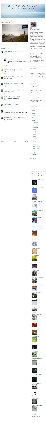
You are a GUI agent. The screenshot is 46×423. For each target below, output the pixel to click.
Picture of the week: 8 (37, 143)
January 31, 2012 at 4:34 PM (13, 104)
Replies (6, 56)
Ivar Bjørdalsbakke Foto (37, 307)
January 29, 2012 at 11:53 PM (17, 69)
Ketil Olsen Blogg (35, 270)
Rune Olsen (6, 96)
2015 (33, 115)
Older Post (26, 141)
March (34, 138)
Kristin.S (6, 110)
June (34, 132)
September (35, 127)
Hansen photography (36, 374)
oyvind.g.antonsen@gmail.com (36, 100)
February (35, 139)
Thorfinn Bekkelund (8, 51)
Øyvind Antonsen (7, 90)
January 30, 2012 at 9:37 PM (14, 96)
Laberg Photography (36, 329)
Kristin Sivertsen (35, 262)
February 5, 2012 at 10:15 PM (19, 117)
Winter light (35, 144)
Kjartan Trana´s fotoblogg (37, 210)
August (34, 129)
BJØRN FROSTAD (35, 398)
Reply (5, 54)
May (34, 134)
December (35, 122)
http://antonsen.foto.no (34, 92)
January (34, 141)
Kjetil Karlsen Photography (37, 179)
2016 (33, 113)
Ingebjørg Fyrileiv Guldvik (37, 277)
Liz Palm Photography (36, 314)
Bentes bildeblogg (36, 255)
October (34, 125)
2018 (33, 110)
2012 (33, 120)
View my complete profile (36, 48)
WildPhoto (34, 414)
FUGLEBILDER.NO (36, 248)
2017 (33, 112)
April (34, 136)
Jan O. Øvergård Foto (36, 367)
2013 (33, 119)
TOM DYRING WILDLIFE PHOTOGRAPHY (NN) (37, 202)
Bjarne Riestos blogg (36, 217)
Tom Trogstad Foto (36, 390)
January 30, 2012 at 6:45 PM (18, 83)
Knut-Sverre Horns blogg (37, 292)
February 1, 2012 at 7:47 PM (13, 110)
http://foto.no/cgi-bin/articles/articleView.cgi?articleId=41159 (36, 85)
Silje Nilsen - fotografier (37, 405)
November (35, 124)
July (34, 131)
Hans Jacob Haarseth (8, 76)
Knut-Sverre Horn (7, 69)
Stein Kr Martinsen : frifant (37, 285)
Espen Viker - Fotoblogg (37, 376)
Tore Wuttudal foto (36, 321)
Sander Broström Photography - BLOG (36, 238)
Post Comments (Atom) (10, 144)
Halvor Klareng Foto (36, 343)
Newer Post (3, 141)
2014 (33, 117)
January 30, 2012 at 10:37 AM (19, 76)
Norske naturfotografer (36, 412)
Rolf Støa (6, 104)
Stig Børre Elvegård (36, 299)
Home (15, 141)
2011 (33, 150)
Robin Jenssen (35, 351)
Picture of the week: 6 (37, 148)
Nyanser (33, 240)
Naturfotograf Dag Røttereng (38, 228)
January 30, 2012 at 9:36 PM (18, 90)
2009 (33, 154)
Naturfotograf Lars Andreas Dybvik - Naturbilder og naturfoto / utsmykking (37, 226)
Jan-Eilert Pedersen (8, 83)
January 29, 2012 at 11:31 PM (18, 51)
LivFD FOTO (34, 230)
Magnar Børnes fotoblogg (37, 187)
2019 (33, 108)
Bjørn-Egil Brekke (35, 336)
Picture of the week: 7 (37, 146)
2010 (33, 152)
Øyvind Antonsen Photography (23, 7)
